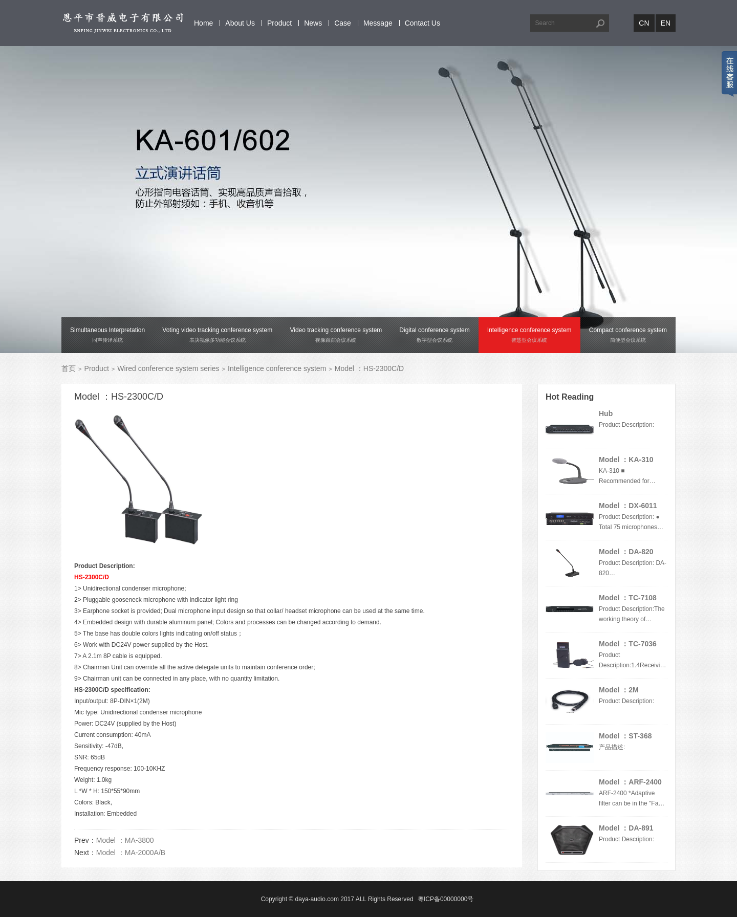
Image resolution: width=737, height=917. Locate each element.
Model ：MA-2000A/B (130, 852)
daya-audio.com (317, 899)
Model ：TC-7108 (628, 598)
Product (279, 23)
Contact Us (422, 23)
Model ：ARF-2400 (630, 782)
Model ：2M (619, 690)
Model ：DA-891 (626, 828)
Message (378, 23)
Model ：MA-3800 (125, 840)
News (313, 23)
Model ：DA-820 (626, 552)
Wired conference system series (168, 368)
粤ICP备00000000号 (445, 899)
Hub (606, 413)
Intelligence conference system (277, 368)
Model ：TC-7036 (628, 644)
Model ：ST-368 (625, 736)
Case (342, 23)
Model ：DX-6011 (628, 505)
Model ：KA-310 (626, 459)
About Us (240, 23)
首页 (68, 368)
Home (203, 23)
